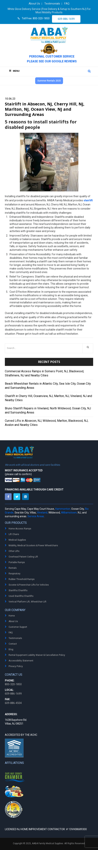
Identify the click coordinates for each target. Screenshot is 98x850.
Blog (11, 649)
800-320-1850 (13, 684)
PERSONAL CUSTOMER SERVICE (51, 56)
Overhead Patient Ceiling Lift (23, 556)
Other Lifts (14, 551)
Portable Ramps (17, 562)
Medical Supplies (17, 540)
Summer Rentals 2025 (49, 80)
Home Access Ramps (20, 528)
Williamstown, (69, 512)
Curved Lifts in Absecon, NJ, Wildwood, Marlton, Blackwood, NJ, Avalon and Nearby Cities (46, 423)
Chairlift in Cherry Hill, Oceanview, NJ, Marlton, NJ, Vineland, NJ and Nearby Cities (48, 398)
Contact (13, 644)
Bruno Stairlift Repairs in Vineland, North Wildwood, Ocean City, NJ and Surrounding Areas (48, 410)
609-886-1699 (66, 18)
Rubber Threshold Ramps (22, 579)
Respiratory (14, 573)
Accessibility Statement (21, 660)
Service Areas (35, 516)
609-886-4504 (13, 702)
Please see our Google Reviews (52, 61)
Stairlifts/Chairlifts (18, 590)
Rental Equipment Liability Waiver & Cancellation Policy (37, 655)
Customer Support (18, 627)
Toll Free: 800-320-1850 (34, 18)
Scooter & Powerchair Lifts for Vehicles (29, 585)
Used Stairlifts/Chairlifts (21, 596)
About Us (13, 621)
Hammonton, (63, 508)
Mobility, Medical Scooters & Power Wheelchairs (33, 545)
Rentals (13, 568)
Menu (14, 71)
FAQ (11, 632)
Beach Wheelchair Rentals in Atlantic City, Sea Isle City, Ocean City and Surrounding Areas (48, 386)
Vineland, (42, 512)
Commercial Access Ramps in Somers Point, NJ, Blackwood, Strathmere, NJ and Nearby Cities (44, 373)
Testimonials (15, 638)
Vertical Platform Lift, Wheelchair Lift (27, 601)
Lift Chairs (14, 534)
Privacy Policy (16, 666)
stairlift (88, 200)
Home (12, 615)
